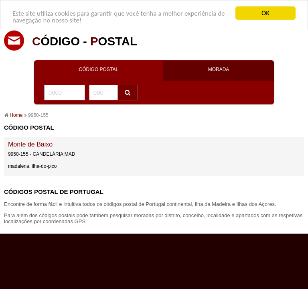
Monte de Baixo (30, 144)
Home (16, 115)
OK (265, 13)
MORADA (218, 69)
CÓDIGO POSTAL (98, 69)
